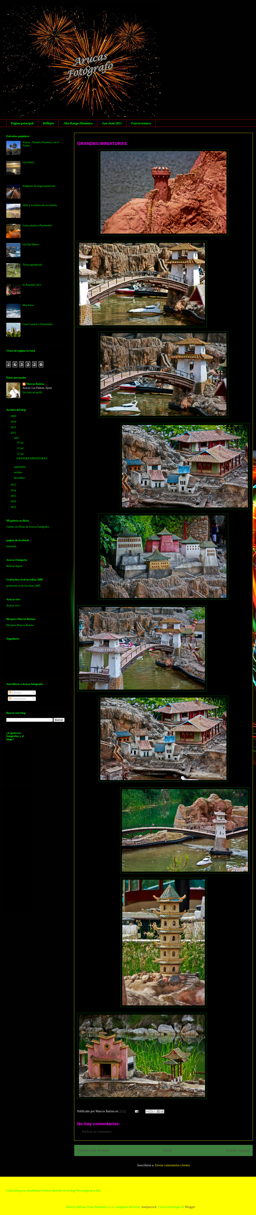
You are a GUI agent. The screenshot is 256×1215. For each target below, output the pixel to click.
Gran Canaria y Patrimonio (37, 324)
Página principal (22, 123)
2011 (14, 427)
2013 (14, 484)
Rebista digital (14, 566)
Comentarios (17, 698)
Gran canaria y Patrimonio (37, 225)
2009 (14, 416)
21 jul (20, 448)
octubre (18, 472)
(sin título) (28, 162)
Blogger (190, 1207)
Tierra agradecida (32, 264)
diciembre (19, 477)
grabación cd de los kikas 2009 (23, 585)
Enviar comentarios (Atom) (172, 1165)
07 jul (20, 442)
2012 (14, 432)
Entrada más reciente (93, 1150)
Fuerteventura (141, 123)
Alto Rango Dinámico (78, 123)
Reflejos (48, 123)
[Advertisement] (22, 848)
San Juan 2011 (112, 123)
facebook (11, 546)
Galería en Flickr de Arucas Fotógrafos (27, 526)
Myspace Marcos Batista (19, 625)
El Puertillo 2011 (32, 284)
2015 (14, 495)
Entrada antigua (238, 1150)
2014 (14, 490)
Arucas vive (12, 605)
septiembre (20, 466)
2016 (14, 501)
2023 (14, 507)
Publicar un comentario (96, 1131)
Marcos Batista (35, 383)
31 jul (20, 453)
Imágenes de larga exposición (39, 185)
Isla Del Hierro (31, 244)
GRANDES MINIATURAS (102, 143)
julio (16, 437)
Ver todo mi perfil (32, 392)
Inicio (167, 1150)
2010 (14, 421)
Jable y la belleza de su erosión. (40, 205)
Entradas (15, 692)
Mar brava (28, 305)
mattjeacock (149, 1207)
